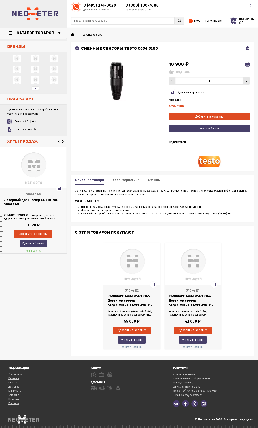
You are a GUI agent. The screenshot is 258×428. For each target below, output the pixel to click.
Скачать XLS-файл (25, 121)
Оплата (12, 382)
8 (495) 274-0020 (99, 5)
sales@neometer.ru (192, 395)
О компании (15, 374)
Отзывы (154, 180)
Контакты (13, 403)
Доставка (13, 386)
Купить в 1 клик (33, 243)
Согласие (13, 395)
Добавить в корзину (209, 116)
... (35, 88)
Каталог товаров (35, 33)
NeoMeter (35, 13)
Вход (197, 21)
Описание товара (89, 180)
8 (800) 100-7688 (142, 5)
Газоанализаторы (92, 34)
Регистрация (213, 21)
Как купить (14, 390)
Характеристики (126, 180)
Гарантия (13, 378)
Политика (14, 399)
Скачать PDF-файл (25, 129)
